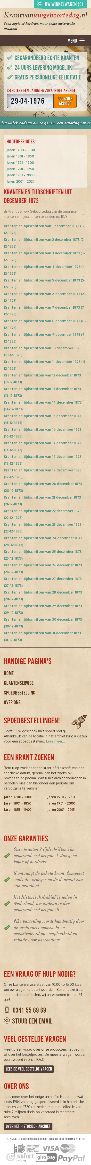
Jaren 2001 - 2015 (61, 809)
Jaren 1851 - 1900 (20, 162)
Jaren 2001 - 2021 (20, 181)
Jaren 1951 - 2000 (20, 175)
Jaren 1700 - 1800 (21, 150)
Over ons (12, 702)
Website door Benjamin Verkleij (66, 1139)
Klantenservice (18, 683)
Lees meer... (55, 741)
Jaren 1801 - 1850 (20, 156)
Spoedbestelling (19, 692)
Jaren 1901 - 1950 (20, 169)
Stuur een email (32, 1021)
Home (9, 673)
